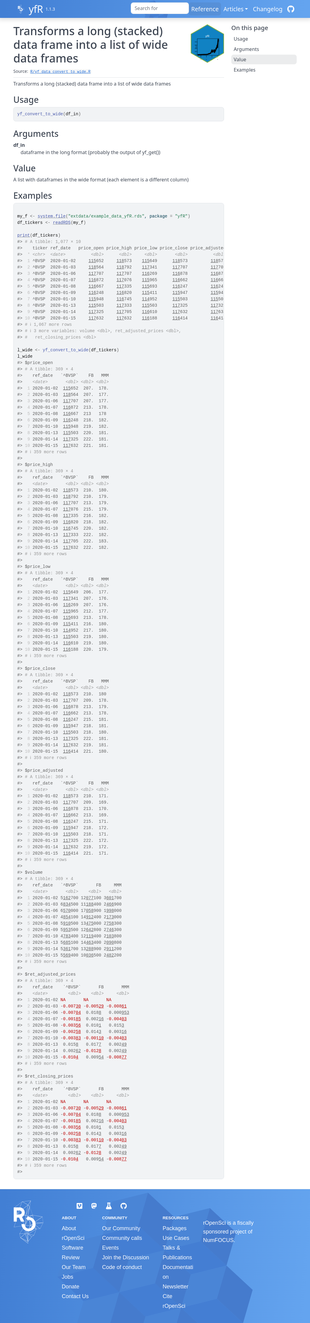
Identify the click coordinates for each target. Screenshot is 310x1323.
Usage (241, 38)
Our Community (121, 1228)
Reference (205, 9)
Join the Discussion (125, 1257)
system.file (51, 216)
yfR (36, 9)
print (23, 235)
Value (240, 59)
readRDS (62, 222)
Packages (174, 1228)
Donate (70, 1287)
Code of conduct (122, 1267)
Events (110, 1248)
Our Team (74, 1267)
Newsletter (175, 1287)
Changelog (267, 9)
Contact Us (75, 1296)
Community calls (122, 1238)
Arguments (246, 49)
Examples (245, 69)
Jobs (67, 1277)
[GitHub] (291, 8)
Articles (233, 9)
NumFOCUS (218, 1240)
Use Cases (176, 1238)
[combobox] (160, 8)
